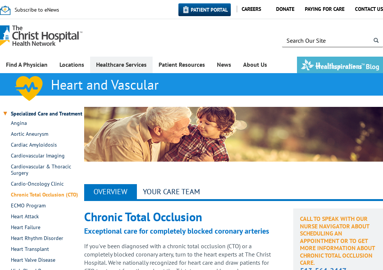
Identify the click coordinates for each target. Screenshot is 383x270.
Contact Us (369, 9)
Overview (111, 191)
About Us (255, 64)
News (224, 64)
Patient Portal (209, 9)
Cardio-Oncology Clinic (37, 184)
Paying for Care (324, 9)
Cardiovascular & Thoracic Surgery (41, 170)
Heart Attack (25, 216)
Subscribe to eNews (37, 9)
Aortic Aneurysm (29, 134)
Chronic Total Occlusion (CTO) (44, 195)
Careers (251, 9)
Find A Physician (27, 64)
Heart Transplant (30, 249)
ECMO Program (28, 205)
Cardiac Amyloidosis (34, 145)
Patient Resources (182, 64)
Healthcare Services (121, 64)
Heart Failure (25, 227)
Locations (71, 64)
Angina (19, 123)
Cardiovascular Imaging (38, 156)
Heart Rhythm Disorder (37, 238)
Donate (285, 9)
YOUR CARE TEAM (171, 191)
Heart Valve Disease (33, 260)
